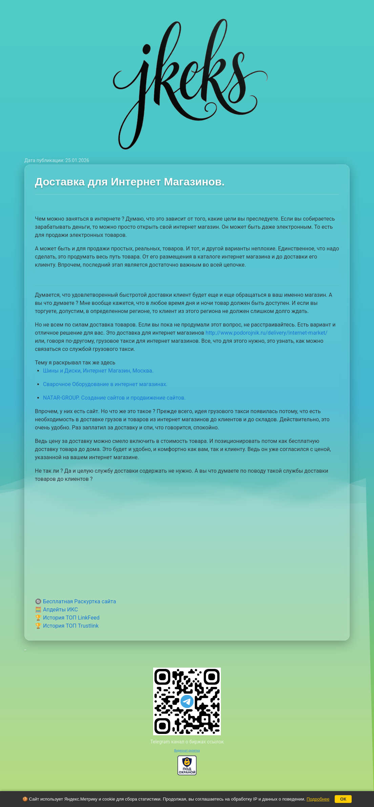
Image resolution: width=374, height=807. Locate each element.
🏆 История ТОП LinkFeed (67, 617)
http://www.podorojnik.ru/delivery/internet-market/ (267, 333)
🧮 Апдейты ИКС (56, 609)
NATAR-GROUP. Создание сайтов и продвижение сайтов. (114, 398)
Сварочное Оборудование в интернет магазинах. (105, 384)
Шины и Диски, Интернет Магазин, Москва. (98, 370)
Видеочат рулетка (187, 750)
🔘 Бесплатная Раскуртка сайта (75, 601)
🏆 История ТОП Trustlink (67, 626)
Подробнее (318, 799)
